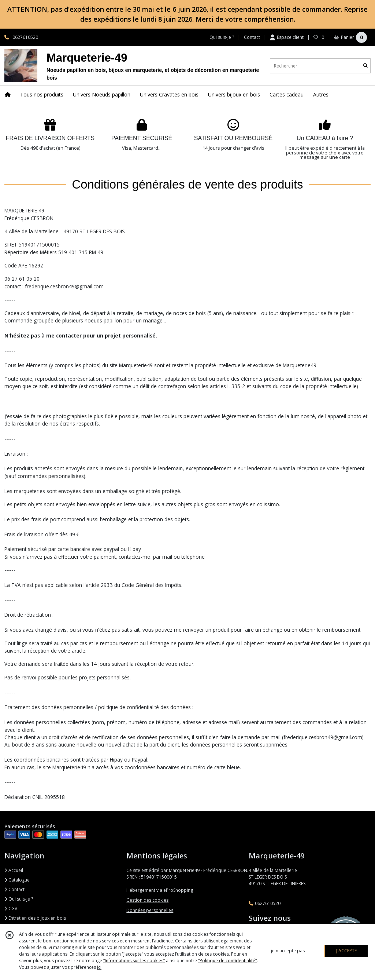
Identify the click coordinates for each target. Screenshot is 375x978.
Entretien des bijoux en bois (35, 918)
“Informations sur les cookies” (134, 960)
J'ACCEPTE (346, 951)
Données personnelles (149, 910)
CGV (10, 908)
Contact (252, 37)
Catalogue (17, 880)
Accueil (13, 870)
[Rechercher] (365, 66)
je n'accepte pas (288, 951)
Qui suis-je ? (18, 899)
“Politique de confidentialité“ (227, 960)
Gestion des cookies (147, 900)
